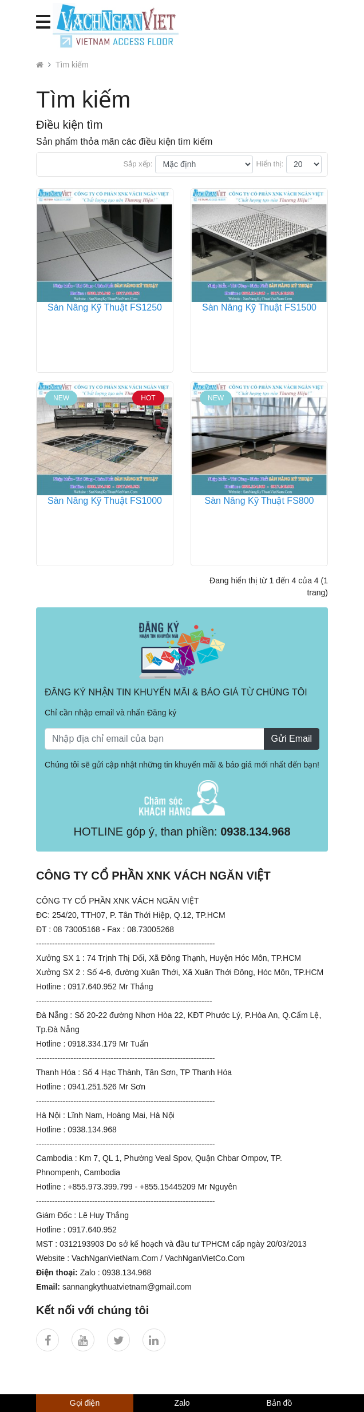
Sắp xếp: (138, 164)
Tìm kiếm (72, 64)
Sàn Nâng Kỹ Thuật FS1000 (105, 501)
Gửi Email (291, 738)
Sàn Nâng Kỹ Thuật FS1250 (105, 307)
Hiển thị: (269, 164)
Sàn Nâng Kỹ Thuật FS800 (259, 501)
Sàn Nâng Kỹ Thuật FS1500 (259, 307)
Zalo (181, 1402)
